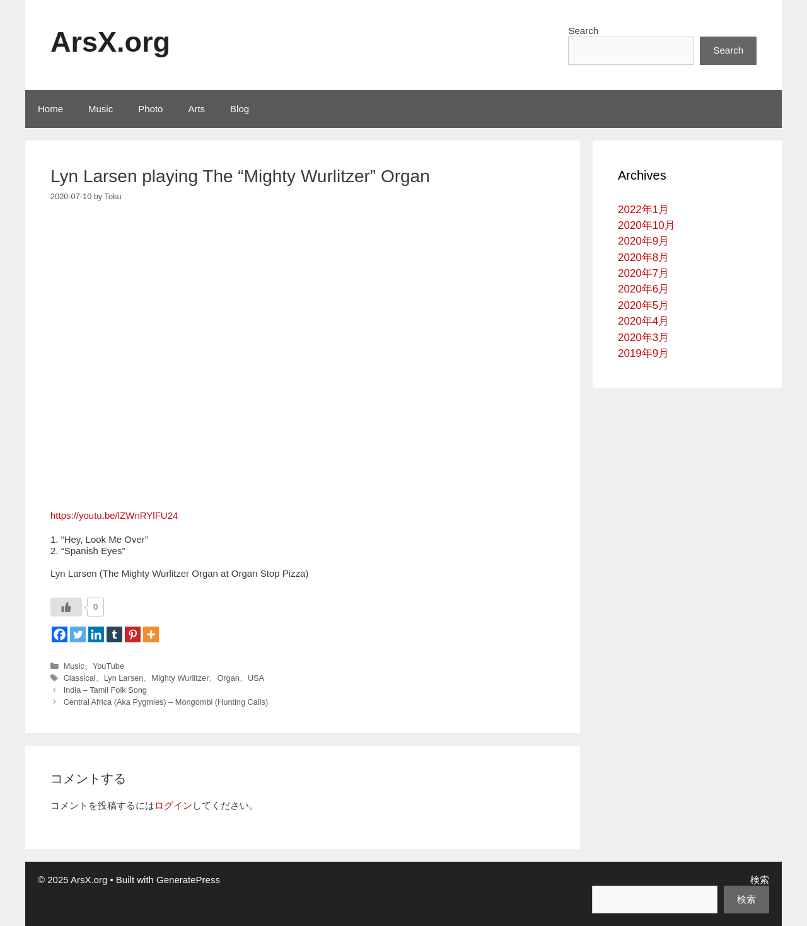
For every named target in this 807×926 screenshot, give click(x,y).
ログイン (173, 805)
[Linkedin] (96, 634)
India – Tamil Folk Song (105, 690)
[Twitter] (78, 634)
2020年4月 (643, 321)
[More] (151, 634)
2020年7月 (643, 273)
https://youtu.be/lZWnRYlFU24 (114, 515)
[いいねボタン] (66, 607)
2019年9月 (643, 353)
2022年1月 (643, 210)
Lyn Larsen (124, 678)
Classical (80, 678)
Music (100, 108)
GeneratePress (188, 879)
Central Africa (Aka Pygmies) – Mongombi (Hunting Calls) (166, 702)
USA (256, 678)
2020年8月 (643, 257)
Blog (239, 108)
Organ (228, 678)
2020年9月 (643, 241)
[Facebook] (59, 634)
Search (583, 30)
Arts (196, 108)
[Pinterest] (133, 634)
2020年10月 (646, 225)
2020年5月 (643, 305)
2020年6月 (643, 289)
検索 (759, 879)
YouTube (108, 666)
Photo (150, 108)
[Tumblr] (114, 634)
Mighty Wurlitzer (180, 678)
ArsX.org (110, 42)
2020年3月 (643, 338)
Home (50, 108)
